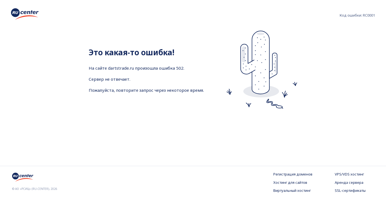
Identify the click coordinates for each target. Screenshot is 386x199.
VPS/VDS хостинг (349, 174)
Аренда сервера (349, 182)
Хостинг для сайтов (290, 182)
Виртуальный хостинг (292, 190)
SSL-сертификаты (350, 190)
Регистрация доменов (292, 174)
